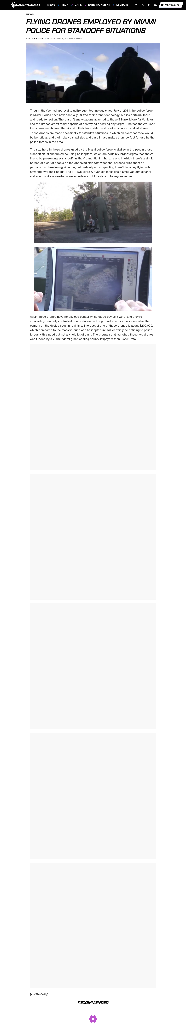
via (33, 994)
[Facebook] (136, 5)
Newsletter (171, 5)
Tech (65, 4)
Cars (78, 4)
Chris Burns (36, 38)
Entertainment (99, 4)
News (51, 4)
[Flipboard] (149, 5)
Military (122, 4)
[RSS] (155, 5)
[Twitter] (142, 5)
